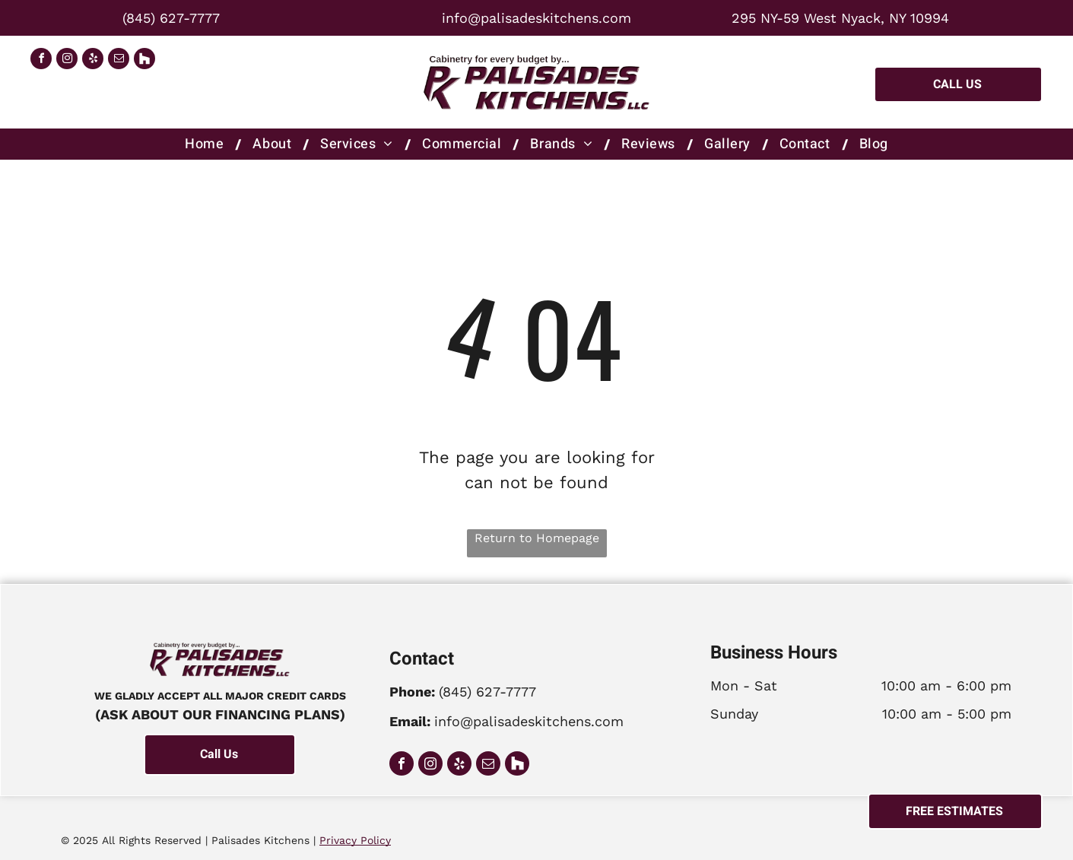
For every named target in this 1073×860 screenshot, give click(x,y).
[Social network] (144, 60)
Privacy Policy (355, 840)
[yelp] (92, 60)
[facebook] (41, 60)
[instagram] (67, 60)
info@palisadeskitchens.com (536, 18)
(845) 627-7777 (171, 18)
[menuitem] (207, 144)
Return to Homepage (537, 538)
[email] (118, 60)
